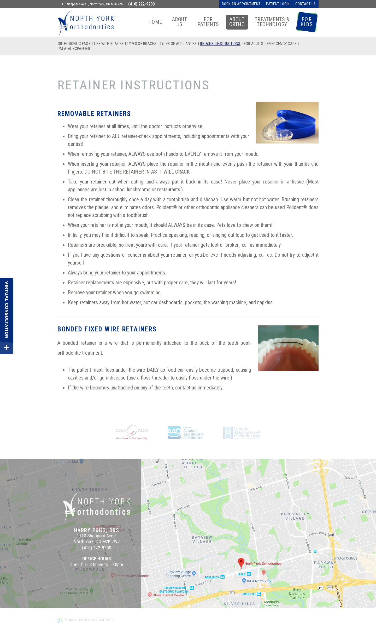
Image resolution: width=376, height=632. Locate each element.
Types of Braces (141, 44)
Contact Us (305, 4)
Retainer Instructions (220, 44)
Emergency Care (282, 44)
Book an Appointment (241, 4)
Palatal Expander (74, 49)
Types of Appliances (178, 44)
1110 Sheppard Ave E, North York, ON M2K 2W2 (92, 4)
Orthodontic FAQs (74, 44)
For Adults (253, 44)
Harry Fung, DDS (96, 530)
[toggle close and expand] (6, 347)
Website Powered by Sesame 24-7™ (85, 620)
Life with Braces (109, 44)
